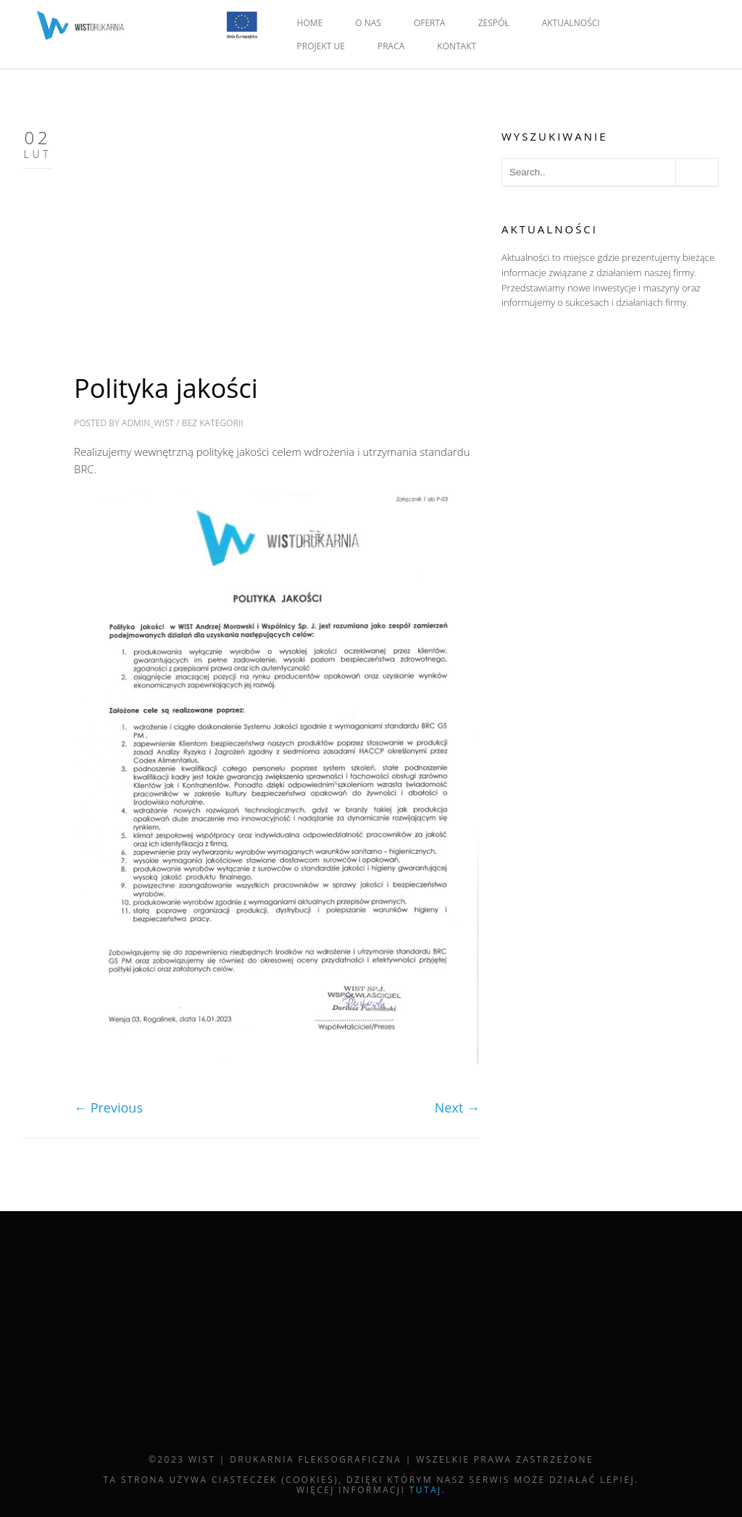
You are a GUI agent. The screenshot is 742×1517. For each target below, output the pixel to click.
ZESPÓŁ (493, 23)
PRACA (391, 46)
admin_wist (148, 423)
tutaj (425, 1490)
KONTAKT (456, 46)
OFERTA (430, 23)
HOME (310, 23)
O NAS (368, 23)
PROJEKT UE (321, 46)
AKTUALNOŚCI (571, 23)
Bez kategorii (212, 423)
